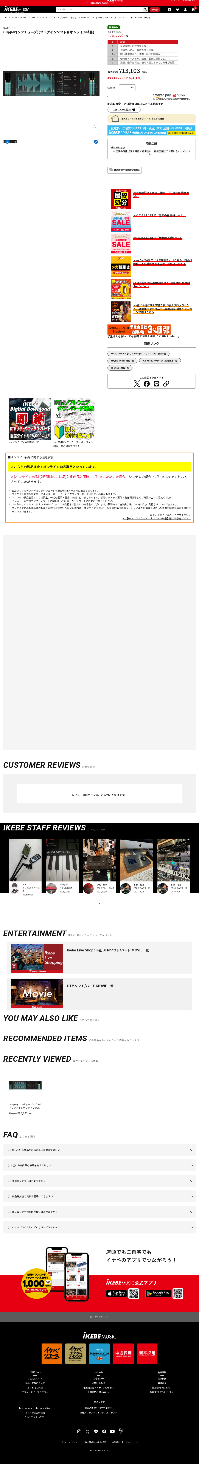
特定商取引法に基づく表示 (95, 1461)
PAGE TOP (102, 1336)
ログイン (175, 4)
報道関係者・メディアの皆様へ (98, 1406)
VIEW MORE (99, 918)
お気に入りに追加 (122, 120)
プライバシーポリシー (70, 1461)
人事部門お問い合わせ (99, 1411)
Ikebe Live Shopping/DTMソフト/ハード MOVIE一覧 (108, 969)
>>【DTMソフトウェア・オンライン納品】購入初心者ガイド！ (157, 529)
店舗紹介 (162, 1402)
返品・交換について (35, 1402)
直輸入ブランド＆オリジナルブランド (98, 1431)
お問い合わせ (98, 1402)
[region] (99, 1111)
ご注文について (35, 1397)
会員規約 (115, 1461)
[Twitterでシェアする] (137, 394)
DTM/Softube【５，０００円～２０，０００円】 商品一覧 (139, 364)
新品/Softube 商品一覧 (123, 371)
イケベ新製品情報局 (35, 1431)
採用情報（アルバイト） (162, 1411)
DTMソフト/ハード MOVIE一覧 (90, 1004)
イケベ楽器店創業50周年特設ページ (99, 11)
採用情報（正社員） (162, 1406)
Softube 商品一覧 (120, 378)
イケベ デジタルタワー (35, 1436)
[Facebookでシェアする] (146, 394)
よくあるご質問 (35, 1406)
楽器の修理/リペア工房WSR (98, 1427)
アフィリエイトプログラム (35, 1411)
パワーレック (118, 158)
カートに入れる (126, 106)
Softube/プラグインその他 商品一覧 (160, 371)
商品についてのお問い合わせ (127, 180)
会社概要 (162, 1397)
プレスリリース (132, 1461)
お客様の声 (98, 1397)
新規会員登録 (189, 4)
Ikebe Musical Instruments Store (35, 1427)
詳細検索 (136, 18)
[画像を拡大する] (94, 136)
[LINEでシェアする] (156, 394)
